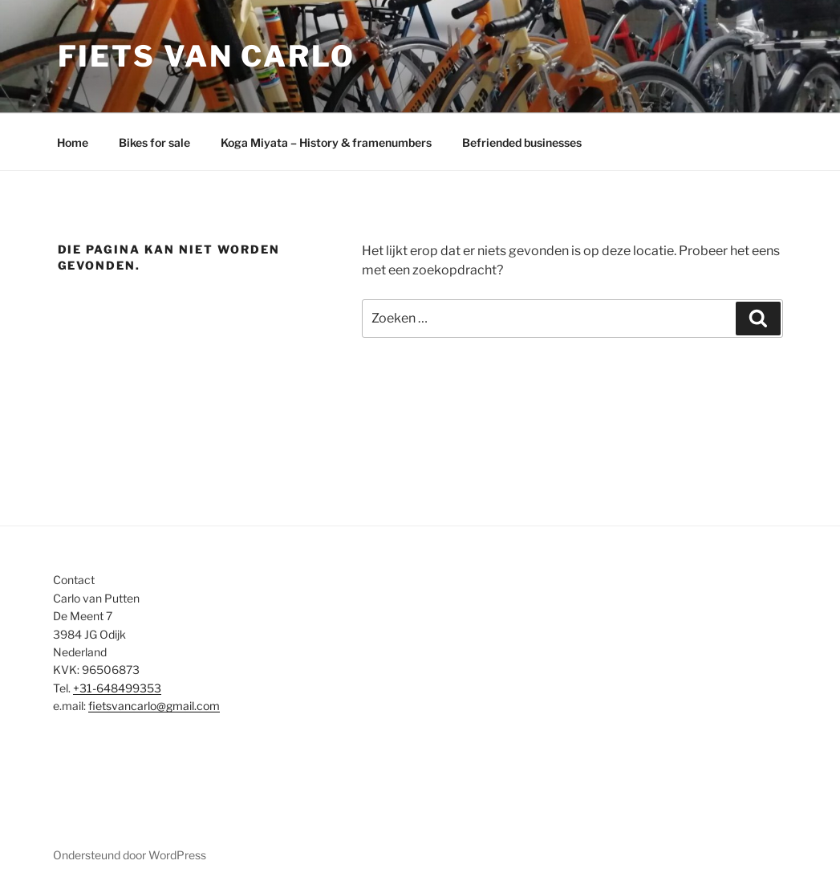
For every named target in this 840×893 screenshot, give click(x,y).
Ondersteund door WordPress (129, 855)
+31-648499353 (117, 688)
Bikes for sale (154, 142)
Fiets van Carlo (206, 56)
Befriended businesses (522, 142)
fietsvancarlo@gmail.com (154, 705)
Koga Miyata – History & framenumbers (326, 142)
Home (72, 142)
